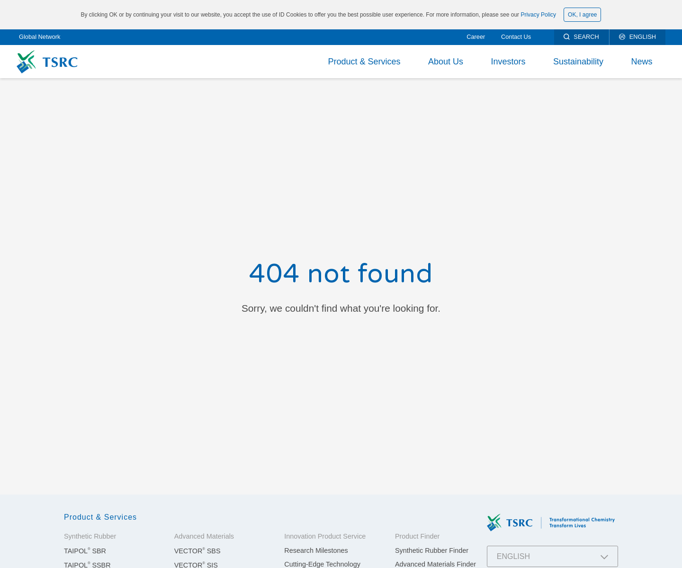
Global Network (39, 36)
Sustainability (578, 61)
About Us (445, 61)
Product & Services (364, 61)
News (641, 61)
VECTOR (197, 551)
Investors (508, 61)
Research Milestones (316, 550)
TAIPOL (85, 551)
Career (476, 36)
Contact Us (516, 36)
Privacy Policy (538, 14)
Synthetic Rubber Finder (431, 550)
